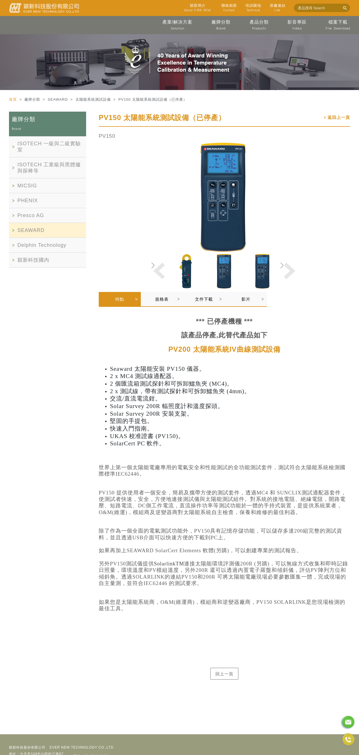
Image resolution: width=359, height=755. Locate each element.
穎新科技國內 (33, 260)
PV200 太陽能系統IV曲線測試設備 (224, 349)
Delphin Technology (41, 245)
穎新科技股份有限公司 (27, 747)
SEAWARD (31, 230)
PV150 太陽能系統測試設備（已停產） (162, 117)
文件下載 (204, 299)
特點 (119, 299)
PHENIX (27, 200)
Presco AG (30, 215)
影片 (245, 299)
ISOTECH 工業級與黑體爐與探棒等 (49, 168)
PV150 (107, 136)
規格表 (162, 299)
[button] (288, 271)
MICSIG (27, 185)
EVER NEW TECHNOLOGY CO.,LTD (82, 747)
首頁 (13, 99)
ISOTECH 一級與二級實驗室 (49, 147)
